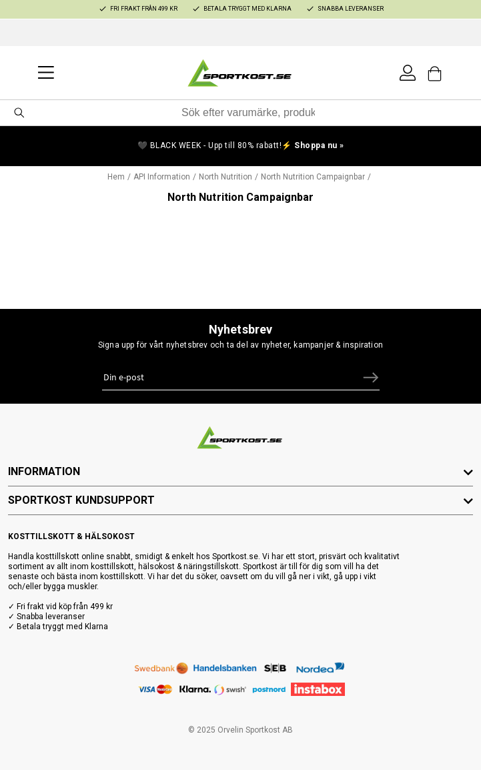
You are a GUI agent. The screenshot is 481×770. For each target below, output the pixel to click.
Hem (116, 176)
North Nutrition (225, 176)
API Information (161, 176)
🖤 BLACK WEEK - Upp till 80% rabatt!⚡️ (240, 145)
